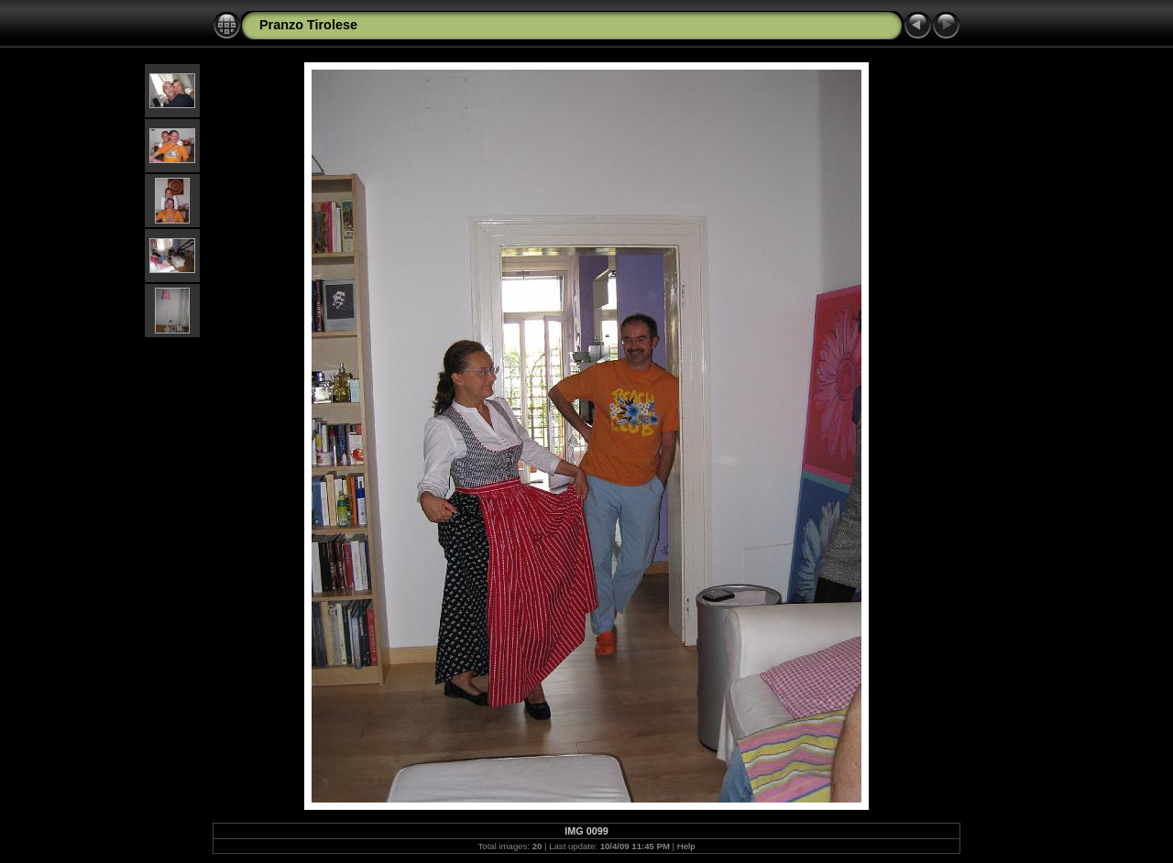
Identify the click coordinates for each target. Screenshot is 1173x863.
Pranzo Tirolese (308, 24)
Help (686, 846)
